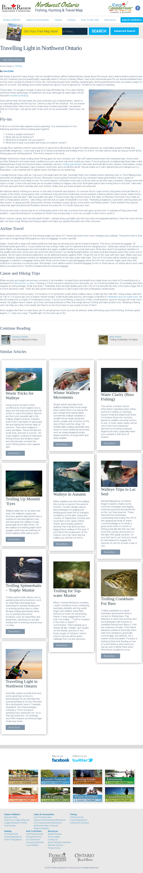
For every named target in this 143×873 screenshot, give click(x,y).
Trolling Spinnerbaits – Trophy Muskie (24, 574)
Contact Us (53, 839)
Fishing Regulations (78, 820)
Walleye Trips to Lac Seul (119, 478)
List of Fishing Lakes (43, 817)
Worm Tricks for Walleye (24, 384)
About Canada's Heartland (59, 842)
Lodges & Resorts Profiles (15, 823)
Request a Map (10, 817)
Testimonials (10, 825)
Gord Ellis (8, 71)
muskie (14, 95)
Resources (110, 19)
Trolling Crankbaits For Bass (119, 587)
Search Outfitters (132, 19)
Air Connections (33, 839)
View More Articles (12, 59)
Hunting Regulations (13, 837)
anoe (32, 283)
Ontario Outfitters (12, 19)
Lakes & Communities (37, 19)
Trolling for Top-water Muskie (71, 579)
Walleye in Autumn (71, 479)
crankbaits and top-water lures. (123, 296)
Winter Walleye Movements (71, 384)
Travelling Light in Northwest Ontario (24, 668)
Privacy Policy (54, 848)
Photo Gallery (54, 837)
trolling (66, 164)
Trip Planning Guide (34, 834)
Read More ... (15, 453)
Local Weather (32, 845)
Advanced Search (124, 31)
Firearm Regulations (13, 839)
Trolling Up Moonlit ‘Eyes (24, 488)
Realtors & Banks (41, 828)
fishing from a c (22, 283)
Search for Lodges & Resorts (17, 820)
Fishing (58, 19)
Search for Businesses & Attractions (50, 820)
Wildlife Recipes (55, 834)
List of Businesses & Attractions (48, 823)
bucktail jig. (23, 95)
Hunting (71, 19)
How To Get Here (90, 19)
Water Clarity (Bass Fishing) (119, 384)
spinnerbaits (76, 164)
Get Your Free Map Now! (41, 31)
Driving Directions (33, 837)
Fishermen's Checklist (79, 823)
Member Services (55, 845)
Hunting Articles (11, 834)
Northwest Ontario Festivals (46, 825)
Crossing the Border (35, 842)
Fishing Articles (76, 817)
